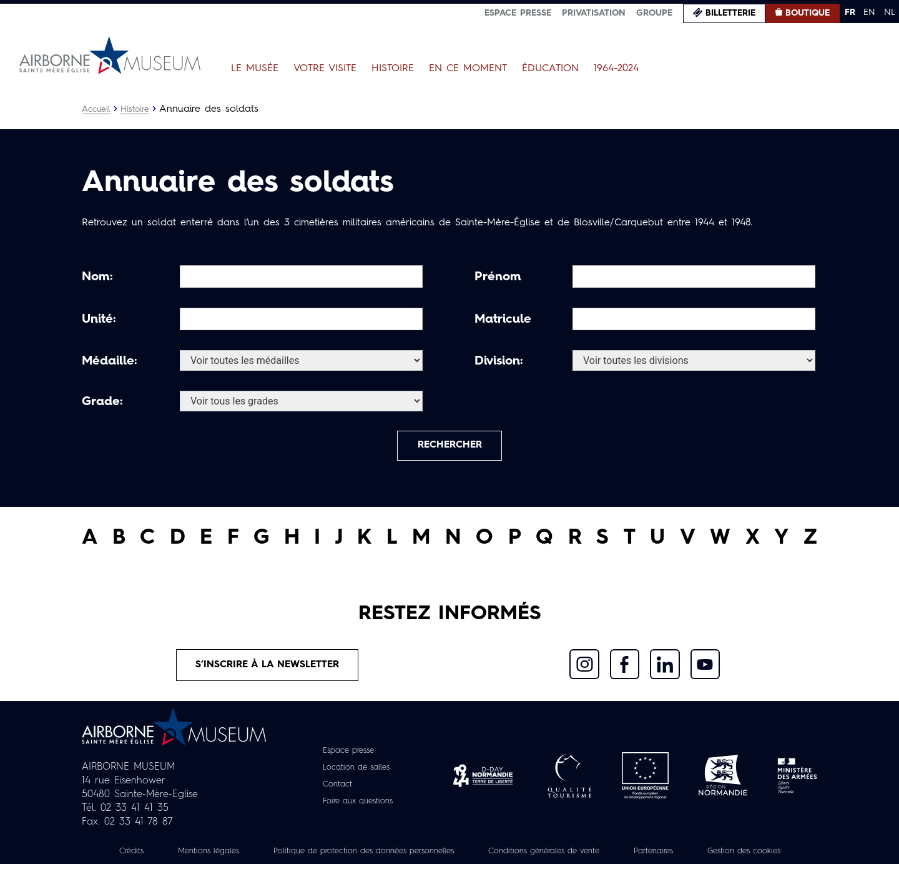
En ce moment (468, 69)
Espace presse (517, 13)
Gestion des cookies (449, 869)
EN (869, 12)
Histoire (392, 69)
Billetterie (730, 13)
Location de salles (356, 771)
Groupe (654, 13)
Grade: (102, 402)
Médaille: (109, 361)
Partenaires (729, 855)
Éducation (550, 69)
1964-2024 (616, 69)
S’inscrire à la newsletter (267, 669)
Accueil (96, 109)
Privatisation (594, 13)
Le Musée (254, 69)
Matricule (502, 319)
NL (889, 12)
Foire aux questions (358, 805)
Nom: (97, 277)
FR (850, 12)
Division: (498, 361)
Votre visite (324, 69)
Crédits (161, 855)
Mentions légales (243, 855)
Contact (334, 788)
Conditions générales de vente (610, 855)
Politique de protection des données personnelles (412, 855)
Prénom (497, 277)
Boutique (807, 13)
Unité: (99, 319)
